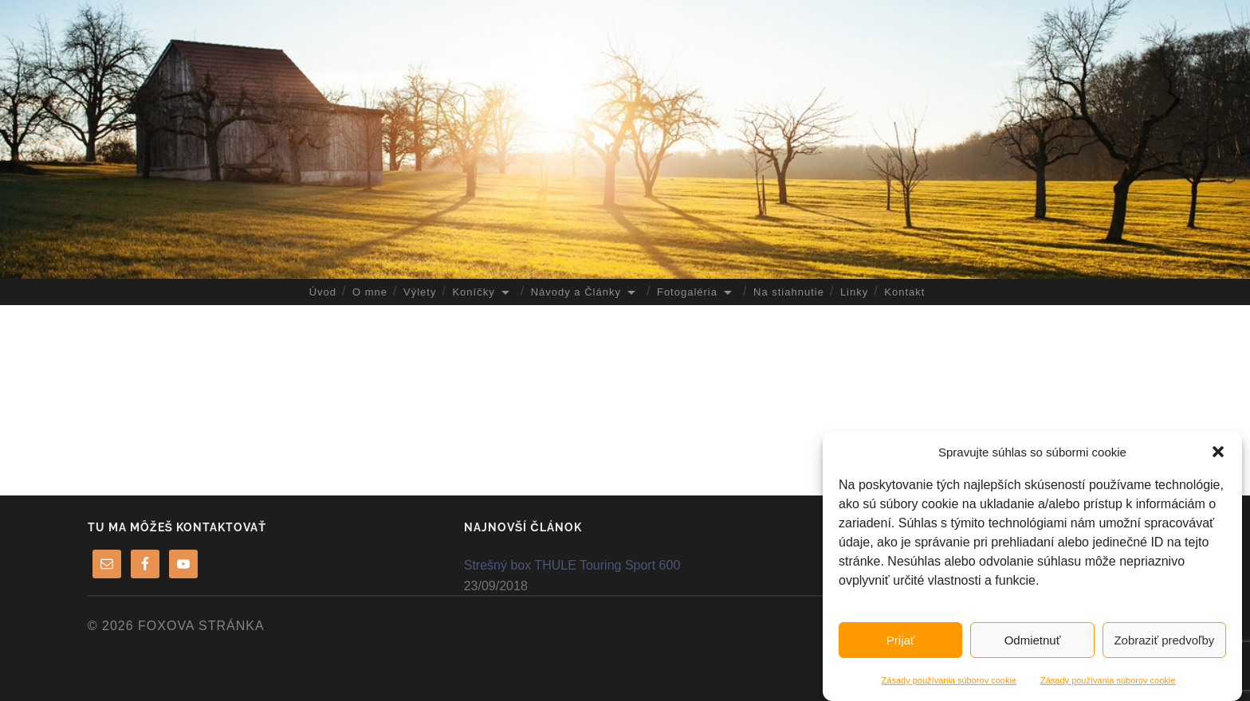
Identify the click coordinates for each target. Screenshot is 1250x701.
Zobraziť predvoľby (1164, 640)
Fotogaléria (687, 292)
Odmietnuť (1032, 640)
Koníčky (473, 292)
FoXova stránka (201, 625)
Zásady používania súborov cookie (949, 680)
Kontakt (904, 292)
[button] (1218, 452)
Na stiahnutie (788, 292)
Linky (854, 292)
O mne (369, 292)
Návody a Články (576, 292)
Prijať (900, 640)
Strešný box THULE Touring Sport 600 (572, 565)
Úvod (322, 292)
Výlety (419, 292)
